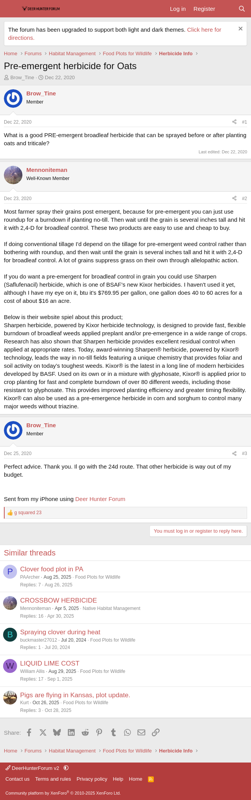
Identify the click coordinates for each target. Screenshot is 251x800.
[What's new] (226, 9)
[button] (66, 768)
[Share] (234, 122)
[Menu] (11, 9)
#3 (244, 453)
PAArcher (30, 577)
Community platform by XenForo (63, 793)
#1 (244, 122)
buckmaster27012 (38, 640)
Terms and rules (53, 779)
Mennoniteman (35, 608)
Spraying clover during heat (60, 632)
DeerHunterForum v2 (32, 768)
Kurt (24, 702)
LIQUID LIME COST (49, 663)
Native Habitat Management (111, 608)
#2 (244, 198)
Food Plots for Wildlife (97, 577)
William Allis (32, 671)
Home (136, 779)
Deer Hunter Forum (100, 499)
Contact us (17, 779)
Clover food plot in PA (51, 569)
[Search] (241, 9)
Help (118, 779)
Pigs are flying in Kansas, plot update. (75, 695)
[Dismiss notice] (239, 29)
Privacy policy (92, 779)
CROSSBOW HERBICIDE (58, 600)
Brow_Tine (22, 77)
